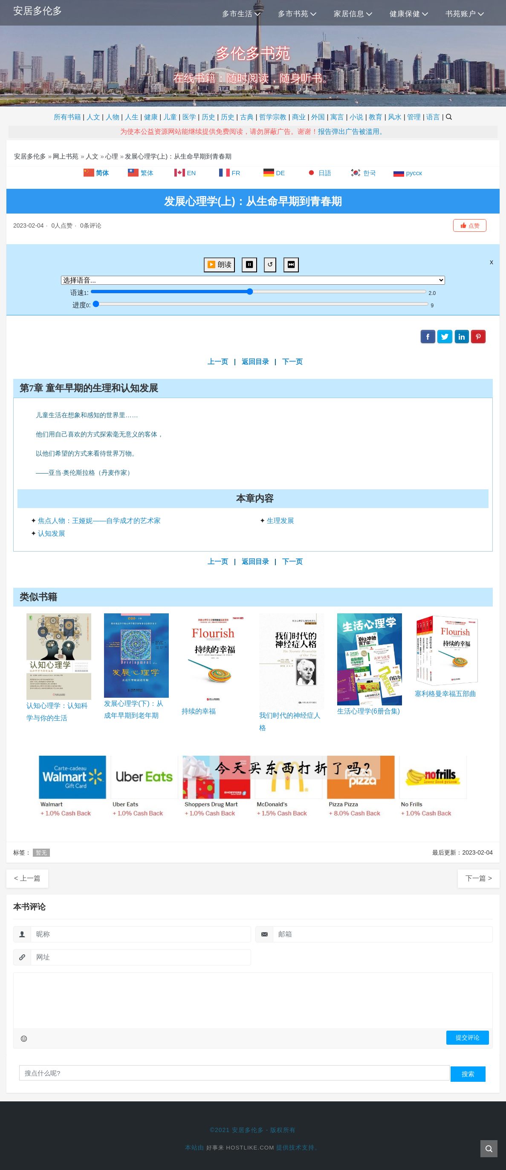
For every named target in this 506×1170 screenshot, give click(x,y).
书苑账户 (460, 14)
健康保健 (405, 14)
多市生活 (237, 14)
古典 (247, 117)
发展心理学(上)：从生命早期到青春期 (178, 156)
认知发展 (51, 533)
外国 (318, 117)
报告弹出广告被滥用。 (352, 131)
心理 (111, 156)
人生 (132, 117)
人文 (93, 117)
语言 (433, 117)
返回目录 (255, 361)
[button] (469, 225)
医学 (189, 117)
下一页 (292, 361)
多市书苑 (293, 14)
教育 (375, 117)
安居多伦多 (38, 11)
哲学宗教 (272, 117)
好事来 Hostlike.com (240, 1147)
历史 (208, 117)
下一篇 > (479, 878)
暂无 (41, 852)
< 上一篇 (27, 878)
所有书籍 (67, 117)
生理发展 (280, 520)
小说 (356, 117)
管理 (414, 117)
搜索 (468, 1074)
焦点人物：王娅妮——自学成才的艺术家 (99, 520)
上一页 (218, 361)
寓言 (337, 117)
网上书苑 (65, 156)
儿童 (170, 117)
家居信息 (349, 14)
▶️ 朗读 (219, 264)
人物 (112, 117)
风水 (395, 117)
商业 (299, 117)
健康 (151, 117)
